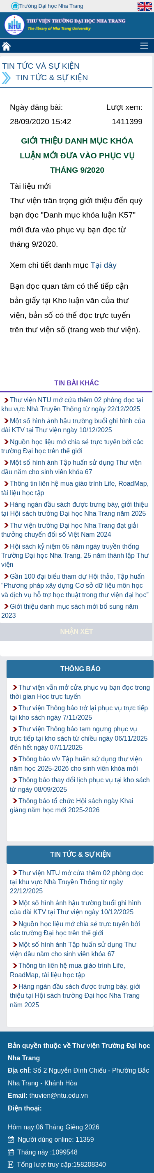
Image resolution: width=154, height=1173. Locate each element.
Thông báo (80, 668)
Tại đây (103, 265)
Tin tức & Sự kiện (52, 77)
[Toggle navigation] (144, 46)
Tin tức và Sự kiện (41, 66)
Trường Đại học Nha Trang (47, 6)
